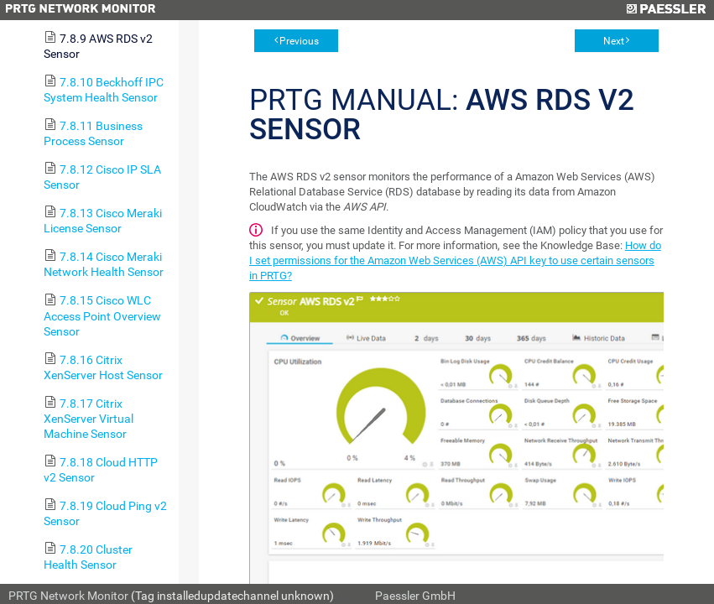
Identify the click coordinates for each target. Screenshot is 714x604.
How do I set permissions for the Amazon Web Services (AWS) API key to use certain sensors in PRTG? (455, 260)
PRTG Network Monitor (68, 595)
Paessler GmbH (415, 595)
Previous (299, 41)
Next (613, 41)
